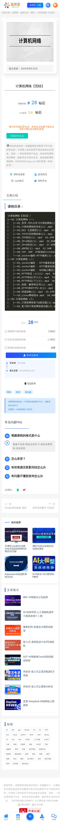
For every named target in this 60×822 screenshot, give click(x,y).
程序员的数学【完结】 (44, 507)
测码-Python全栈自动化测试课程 (42, 547)
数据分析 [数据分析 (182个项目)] (42, 749)
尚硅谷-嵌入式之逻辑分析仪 (38, 686)
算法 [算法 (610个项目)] (14, 759)
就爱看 (15, 12)
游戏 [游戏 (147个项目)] (40, 754)
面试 (18, 392)
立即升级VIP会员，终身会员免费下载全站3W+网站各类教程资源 (32, 128)
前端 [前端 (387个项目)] (14, 744)
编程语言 (24, 12)
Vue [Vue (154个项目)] (13, 739)
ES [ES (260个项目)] (34, 730)
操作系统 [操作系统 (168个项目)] (32, 749)
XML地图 (23, 804)
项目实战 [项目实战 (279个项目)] (25, 763)
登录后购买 (31, 355)
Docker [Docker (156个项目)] (27, 730)
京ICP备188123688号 (22, 800)
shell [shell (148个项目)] (38, 735)
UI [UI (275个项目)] (7, 739)
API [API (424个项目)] (13, 730)
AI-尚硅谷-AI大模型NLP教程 (43, 575)
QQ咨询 (30, 383)
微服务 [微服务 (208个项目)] (8, 749)
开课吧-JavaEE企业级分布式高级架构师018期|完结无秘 (15, 549)
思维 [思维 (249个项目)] (16, 749)
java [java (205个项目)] (7, 735)
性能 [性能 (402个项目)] (23, 749)
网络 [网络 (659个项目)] (22, 759)
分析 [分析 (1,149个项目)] (7, 744)
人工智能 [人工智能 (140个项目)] (37, 739)
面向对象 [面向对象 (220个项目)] (48, 759)
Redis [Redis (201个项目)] (31, 735)
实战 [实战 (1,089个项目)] (30, 744)
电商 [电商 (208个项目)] (7, 759)
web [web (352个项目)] (19, 739)
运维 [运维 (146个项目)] (39, 759)
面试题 (28, 392)
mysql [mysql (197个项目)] (15, 735)
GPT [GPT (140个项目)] (46, 730)
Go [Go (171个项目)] (40, 730)
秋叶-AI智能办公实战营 (35, 597)
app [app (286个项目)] (19, 730)
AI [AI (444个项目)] (7, 730)
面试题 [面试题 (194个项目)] (15, 763)
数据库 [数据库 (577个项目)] (8, 754)
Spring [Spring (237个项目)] (46, 735)
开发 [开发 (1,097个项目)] (46, 744)
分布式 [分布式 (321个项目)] (46, 739)
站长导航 (37, 804)
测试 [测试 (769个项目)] (33, 754)
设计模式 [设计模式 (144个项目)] (30, 759)
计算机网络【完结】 (24, 409)
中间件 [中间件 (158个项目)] (27, 739)
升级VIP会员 (17, 135)
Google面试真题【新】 (16, 507)
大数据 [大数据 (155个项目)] (22, 744)
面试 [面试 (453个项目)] (7, 763)
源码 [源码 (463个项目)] (47, 754)
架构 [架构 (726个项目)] (26, 754)
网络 (33, 12)
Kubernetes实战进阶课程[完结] (16, 575)
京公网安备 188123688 (46, 800)
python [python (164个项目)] (23, 735)
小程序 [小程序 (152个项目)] (38, 744)
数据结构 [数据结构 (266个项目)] (18, 754)
